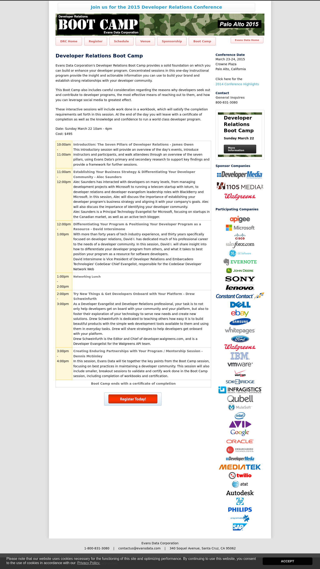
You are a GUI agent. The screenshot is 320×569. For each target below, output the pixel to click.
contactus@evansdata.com (139, 548)
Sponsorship (172, 41)
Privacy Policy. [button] (88, 563)
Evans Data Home (247, 40)
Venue (145, 41)
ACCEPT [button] (287, 561)
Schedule (121, 41)
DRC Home (68, 41)
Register (96, 41)
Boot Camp (202, 41)
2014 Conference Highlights (237, 84)
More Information (236, 149)
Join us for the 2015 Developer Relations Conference (156, 7)
